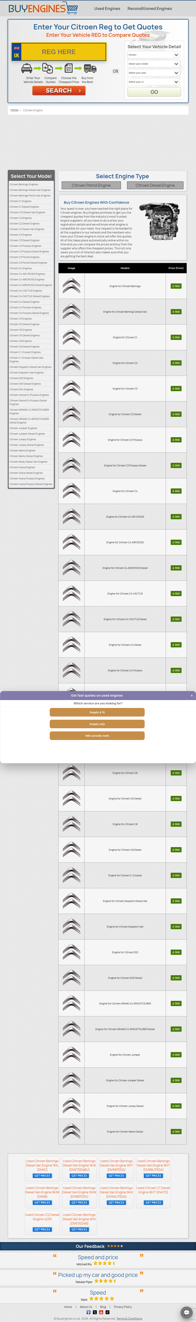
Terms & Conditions (129, 1319)
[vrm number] (58, 51)
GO (154, 91)
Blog (103, 1307)
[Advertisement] (98, 143)
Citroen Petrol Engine (91, 185)
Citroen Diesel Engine (155, 185)
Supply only (97, 724)
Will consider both (97, 735)
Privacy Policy (123, 1307)
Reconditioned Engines (150, 8)
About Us (86, 1307)
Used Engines (107, 8)
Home (68, 1307)
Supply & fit (97, 712)
